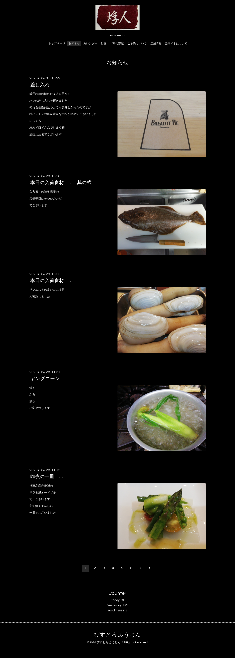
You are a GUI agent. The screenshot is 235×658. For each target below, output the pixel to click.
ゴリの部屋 (117, 43)
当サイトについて (176, 43)
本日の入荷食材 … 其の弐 (61, 182)
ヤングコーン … (49, 378)
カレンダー (90, 43)
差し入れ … (44, 84)
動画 (103, 43)
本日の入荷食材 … (51, 280)
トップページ (56, 43)
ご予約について (137, 43)
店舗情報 (155, 43)
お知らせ (74, 43)
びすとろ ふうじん (117, 635)
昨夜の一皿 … (46, 476)
